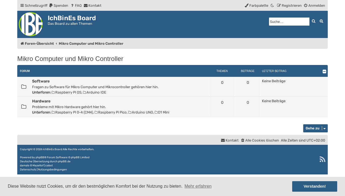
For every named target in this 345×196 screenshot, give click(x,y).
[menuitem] (58, 5)
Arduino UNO (140, 112)
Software (41, 81)
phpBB (40, 157)
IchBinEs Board (52, 149)
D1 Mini (162, 112)
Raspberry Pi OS (66, 92)
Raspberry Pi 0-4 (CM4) (72, 112)
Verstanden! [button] (315, 186)
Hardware (41, 101)
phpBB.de (64, 161)
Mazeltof (38, 165)
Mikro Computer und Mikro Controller (70, 58)
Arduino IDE (94, 92)
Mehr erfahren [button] (198, 186)
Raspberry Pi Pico (111, 112)
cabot (49, 165)
